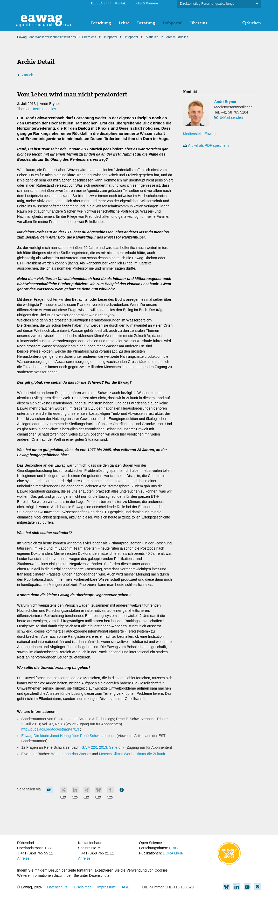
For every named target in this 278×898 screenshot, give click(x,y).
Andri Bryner (225, 101)
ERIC (173, 848)
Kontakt (121, 3)
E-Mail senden (231, 117)
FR (108, 3)
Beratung (146, 23)
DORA (168, 853)
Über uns (198, 23)
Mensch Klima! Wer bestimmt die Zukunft (132, 754)
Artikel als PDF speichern (206, 145)
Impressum (106, 887)
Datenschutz (57, 887)
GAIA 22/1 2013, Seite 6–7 (103, 747)
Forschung (101, 23)
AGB (125, 887)
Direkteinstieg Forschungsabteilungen (219, 4)
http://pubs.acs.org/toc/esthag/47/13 (50, 729)
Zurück (27, 75)
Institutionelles (44, 109)
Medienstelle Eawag (199, 134)
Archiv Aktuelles (177, 37)
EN (101, 3)
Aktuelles (152, 37)
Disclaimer (82, 887)
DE (93, 3)
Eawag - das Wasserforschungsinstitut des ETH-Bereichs (56, 37)
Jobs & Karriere (146, 3)
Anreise (23, 858)
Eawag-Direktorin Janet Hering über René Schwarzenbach (68, 736)
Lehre (124, 23)
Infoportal (173, 23)
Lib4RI (179, 853)
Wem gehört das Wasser (71, 754)
